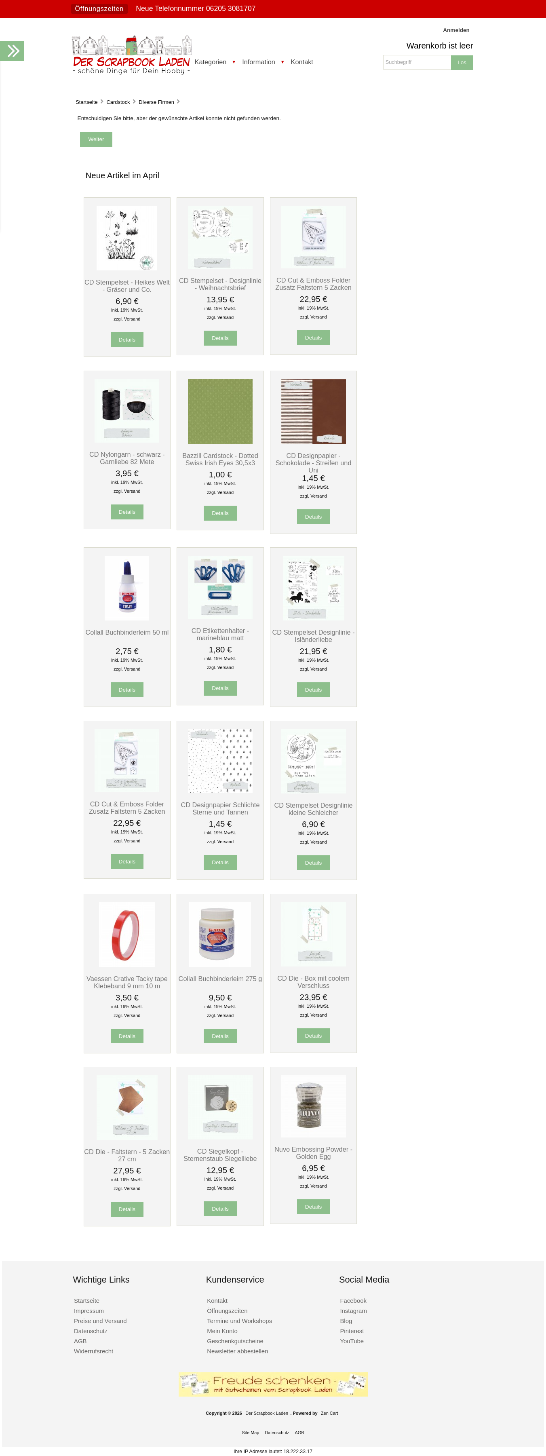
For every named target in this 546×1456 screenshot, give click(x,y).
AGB (80, 1341)
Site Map (250, 1432)
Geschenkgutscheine (235, 1341)
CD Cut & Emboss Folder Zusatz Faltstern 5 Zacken (313, 283)
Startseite (87, 102)
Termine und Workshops (239, 1320)
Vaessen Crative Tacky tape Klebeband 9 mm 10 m (127, 982)
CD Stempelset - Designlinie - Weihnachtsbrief (220, 284)
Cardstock (118, 102)
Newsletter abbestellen (237, 1351)
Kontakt (302, 61)
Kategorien (211, 61)
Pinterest (352, 1330)
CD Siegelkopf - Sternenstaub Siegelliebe (220, 1155)
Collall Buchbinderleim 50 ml (127, 632)
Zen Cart (329, 1413)
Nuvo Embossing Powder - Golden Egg (313, 1153)
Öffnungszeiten (99, 8)
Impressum (89, 1310)
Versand (132, 319)
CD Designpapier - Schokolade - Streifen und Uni (314, 463)
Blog (346, 1320)
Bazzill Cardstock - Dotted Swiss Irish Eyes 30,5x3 (220, 459)
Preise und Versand (100, 1320)
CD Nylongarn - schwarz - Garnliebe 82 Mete (127, 458)
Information (258, 61)
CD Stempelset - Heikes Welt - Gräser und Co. (127, 286)
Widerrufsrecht (93, 1351)
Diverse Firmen (156, 102)
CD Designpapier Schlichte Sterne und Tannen (220, 808)
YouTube (352, 1341)
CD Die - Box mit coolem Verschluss (313, 982)
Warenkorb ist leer (440, 45)
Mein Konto (222, 1330)
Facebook (353, 1300)
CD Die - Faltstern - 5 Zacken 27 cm (127, 1155)
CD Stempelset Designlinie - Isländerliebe (313, 636)
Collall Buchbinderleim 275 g (220, 978)
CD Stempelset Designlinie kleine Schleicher (313, 809)
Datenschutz (91, 1330)
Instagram (353, 1310)
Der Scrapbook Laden (266, 1413)
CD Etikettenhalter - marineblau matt (220, 634)
